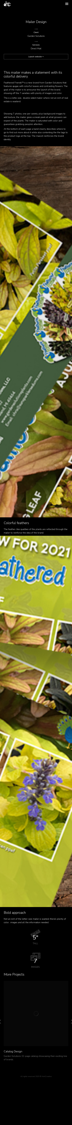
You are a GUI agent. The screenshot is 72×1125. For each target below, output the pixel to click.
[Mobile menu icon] (66, 3)
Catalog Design (13, 1051)
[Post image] (36, 1013)
